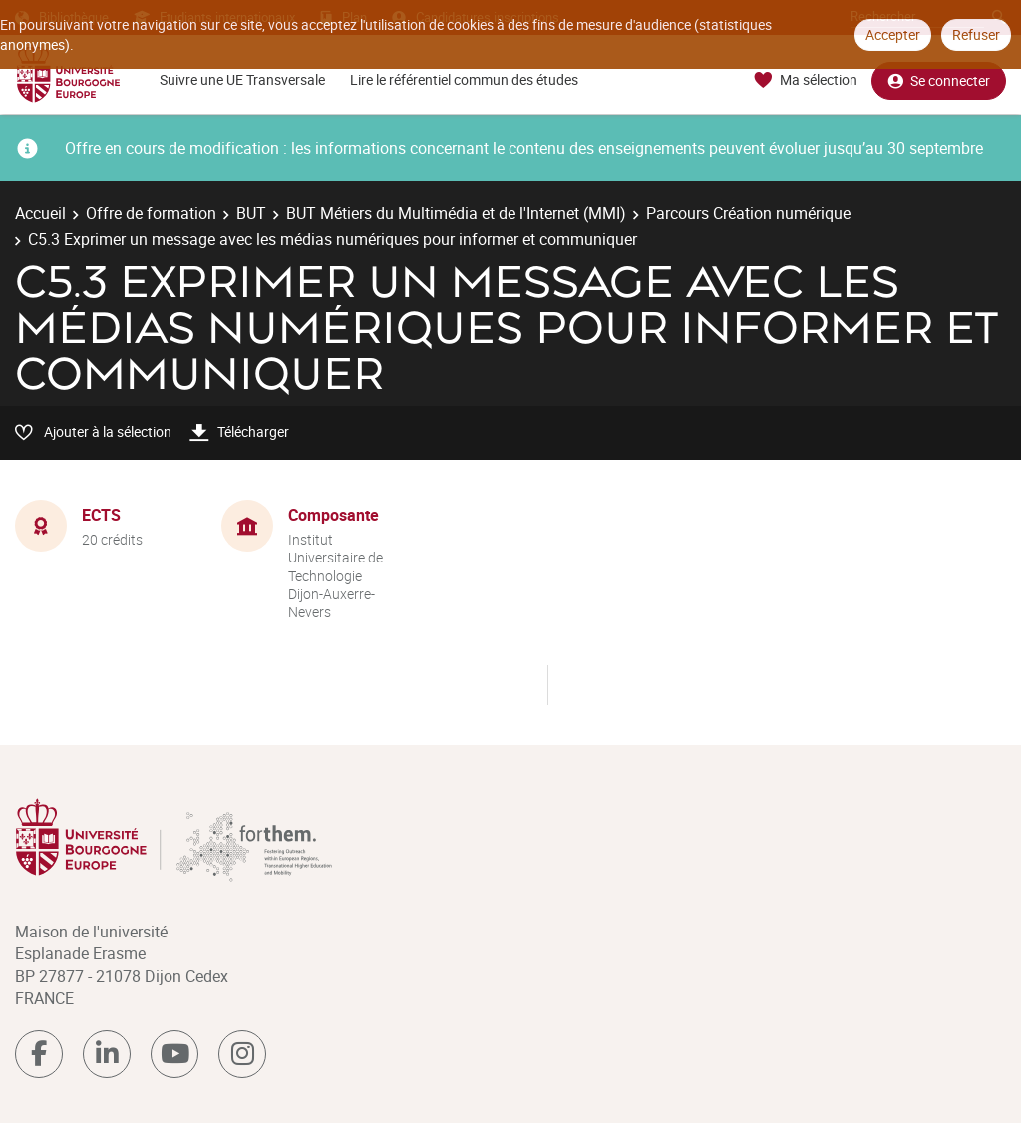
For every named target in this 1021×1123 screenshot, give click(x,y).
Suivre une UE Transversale (242, 79)
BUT (251, 213)
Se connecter (938, 80)
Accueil (40, 213)
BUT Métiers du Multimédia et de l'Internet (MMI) (456, 213)
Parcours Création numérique (748, 213)
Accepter (892, 34)
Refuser (976, 34)
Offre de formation (151, 213)
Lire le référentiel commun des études (464, 79)
